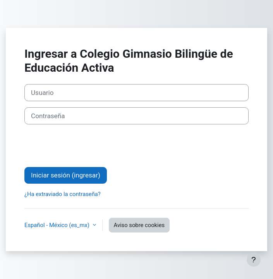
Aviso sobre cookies (139, 225)
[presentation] (83, 146)
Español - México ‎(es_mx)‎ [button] (57, 225)
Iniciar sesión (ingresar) (65, 175)
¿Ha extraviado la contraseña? (62, 194)
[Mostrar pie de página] (254, 260)
